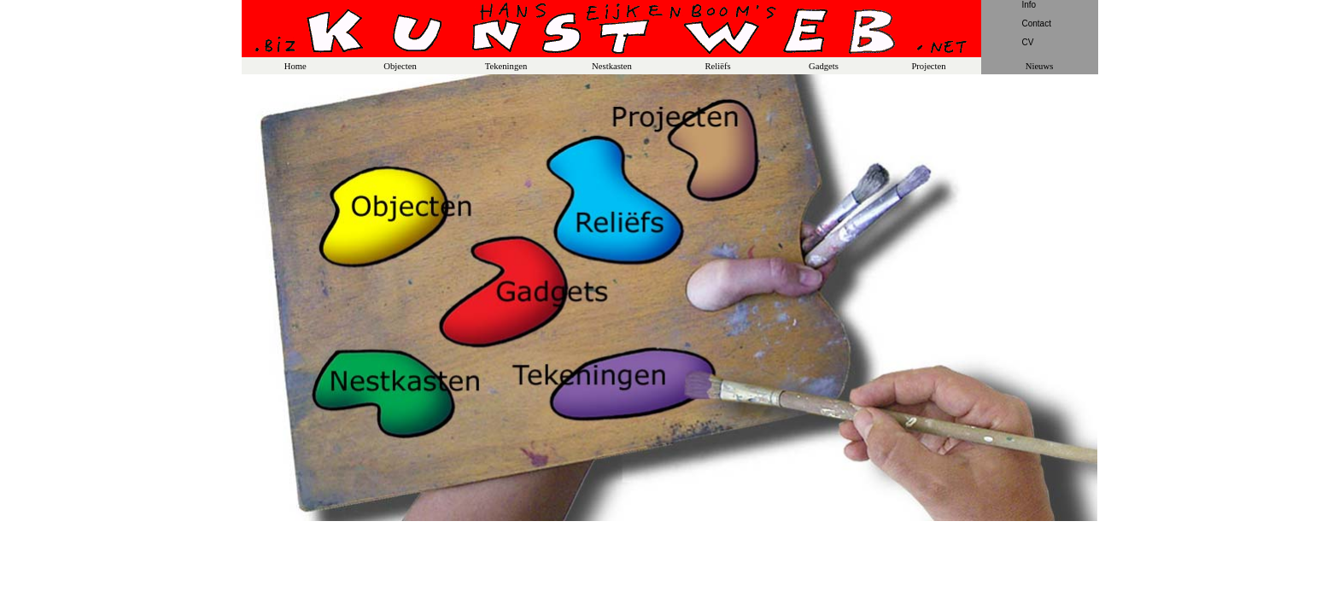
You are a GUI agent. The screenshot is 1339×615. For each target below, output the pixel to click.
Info (1029, 4)
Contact (1036, 23)
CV (1028, 42)
